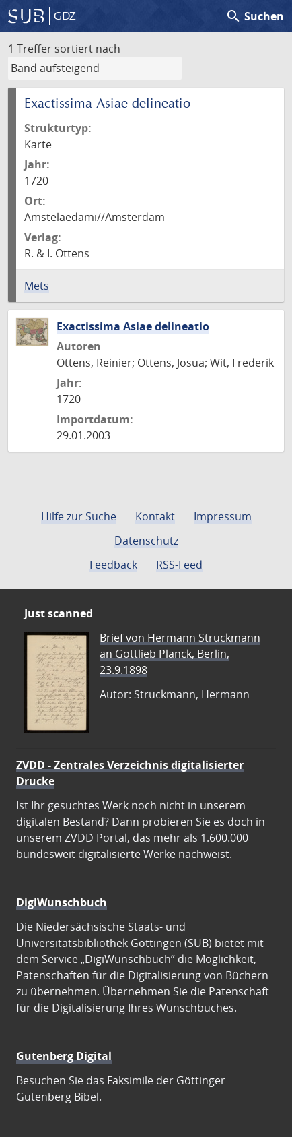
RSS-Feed (179, 564)
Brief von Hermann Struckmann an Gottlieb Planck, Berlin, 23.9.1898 (180, 653)
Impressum (223, 516)
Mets (36, 285)
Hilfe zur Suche (78, 516)
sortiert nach (87, 48)
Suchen (254, 16)
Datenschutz (146, 540)
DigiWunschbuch (61, 902)
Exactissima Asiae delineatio (133, 326)
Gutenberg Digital (64, 1056)
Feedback (113, 564)
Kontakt (155, 516)
